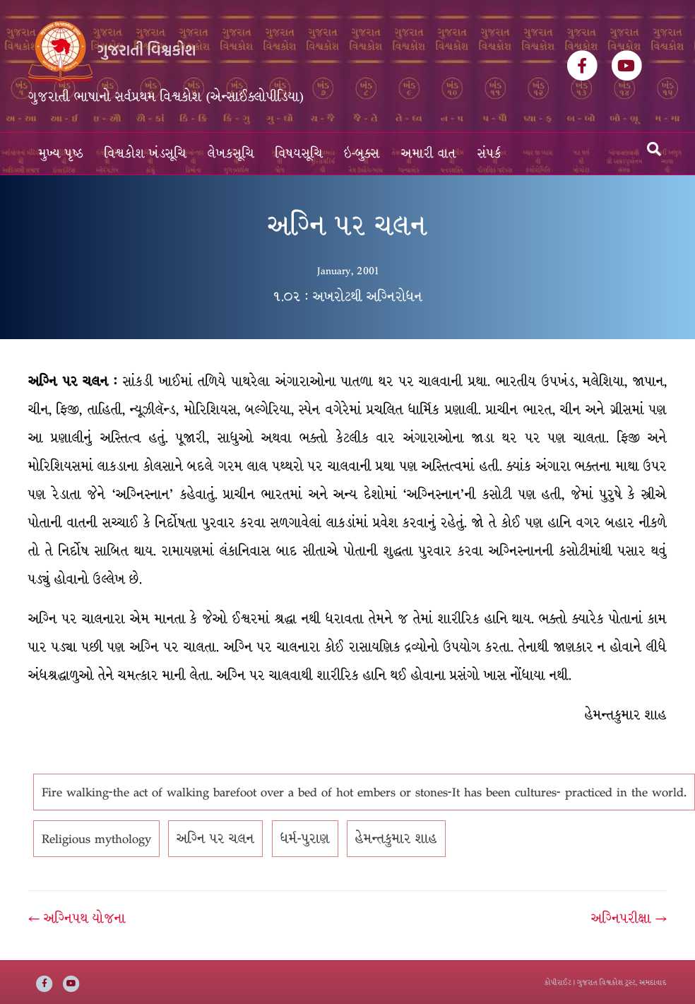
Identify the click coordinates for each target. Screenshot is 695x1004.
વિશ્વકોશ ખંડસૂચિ (145, 153)
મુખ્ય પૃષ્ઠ (61, 153)
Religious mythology (96, 839)
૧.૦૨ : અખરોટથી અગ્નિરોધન (347, 297)
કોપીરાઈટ (558, 982)
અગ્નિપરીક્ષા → (629, 918)
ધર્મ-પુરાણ (305, 839)
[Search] (654, 149)
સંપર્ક (489, 153)
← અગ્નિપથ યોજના (77, 918)
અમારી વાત (428, 153)
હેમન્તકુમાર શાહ (396, 839)
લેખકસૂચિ (231, 153)
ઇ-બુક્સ (362, 153)
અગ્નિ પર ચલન (215, 839)
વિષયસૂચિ (299, 153)
